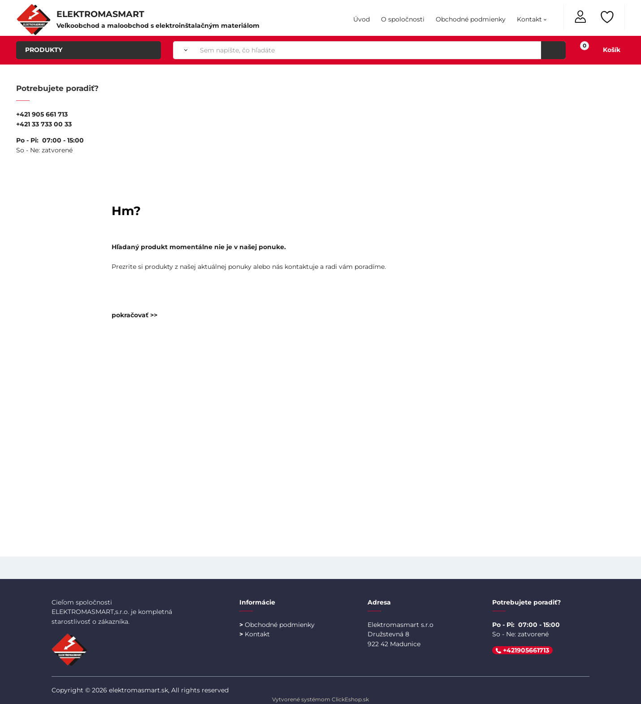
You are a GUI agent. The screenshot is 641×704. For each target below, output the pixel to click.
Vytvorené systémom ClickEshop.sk (320, 699)
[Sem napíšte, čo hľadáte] (380, 50)
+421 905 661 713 (42, 114)
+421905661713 (522, 650)
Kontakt (529, 19)
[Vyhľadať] (184, 50)
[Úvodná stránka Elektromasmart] (34, 19)
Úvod (361, 19)
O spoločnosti (402, 19)
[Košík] (602, 50)
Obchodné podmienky (471, 19)
